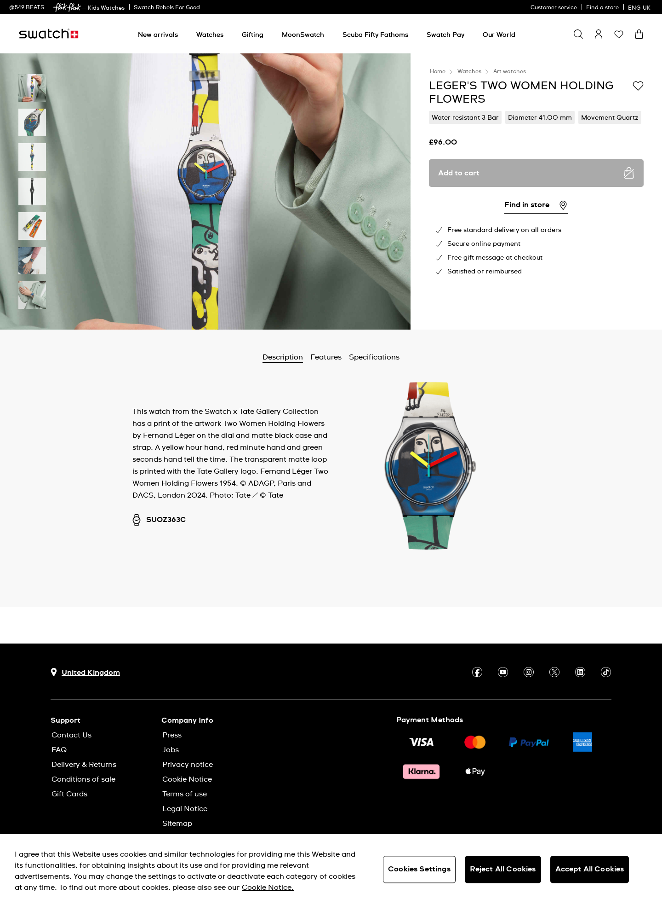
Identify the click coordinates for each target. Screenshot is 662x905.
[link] (67, 7)
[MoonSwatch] (303, 35)
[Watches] (209, 35)
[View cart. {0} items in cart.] (639, 34)
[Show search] (578, 34)
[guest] (598, 34)
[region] (331, 869)
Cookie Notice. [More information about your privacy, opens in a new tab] (268, 887)
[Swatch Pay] (445, 35)
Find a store (602, 8)
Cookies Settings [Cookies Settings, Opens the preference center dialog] (419, 869)
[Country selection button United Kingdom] (85, 672)
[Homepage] (48, 34)
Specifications (374, 357)
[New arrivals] (158, 35)
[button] (618, 34)
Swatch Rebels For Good (167, 8)
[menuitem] (158, 33)
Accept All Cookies (589, 869)
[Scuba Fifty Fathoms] (375, 35)
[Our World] (499, 35)
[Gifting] (252, 35)
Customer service (554, 8)
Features (326, 357)
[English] (640, 7)
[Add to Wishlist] (638, 85)
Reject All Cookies (503, 869)
